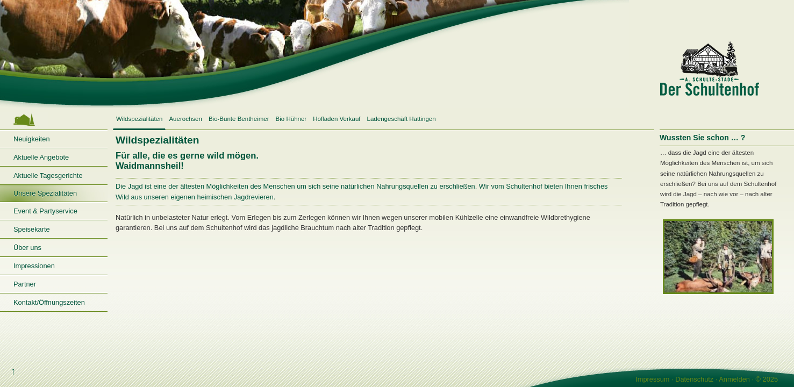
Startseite (54, 120)
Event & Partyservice (45, 211)
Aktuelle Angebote (41, 157)
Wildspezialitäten (139, 119)
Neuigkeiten (31, 139)
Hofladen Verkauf (336, 119)
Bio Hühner (291, 119)
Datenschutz (694, 379)
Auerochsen (185, 119)
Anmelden (734, 379)
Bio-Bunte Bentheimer (239, 119)
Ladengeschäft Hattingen (401, 119)
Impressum (652, 379)
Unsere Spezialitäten (45, 193)
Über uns (27, 247)
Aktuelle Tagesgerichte (48, 175)
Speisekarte (31, 229)
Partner (24, 284)
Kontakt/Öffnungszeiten (49, 302)
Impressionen (34, 266)
